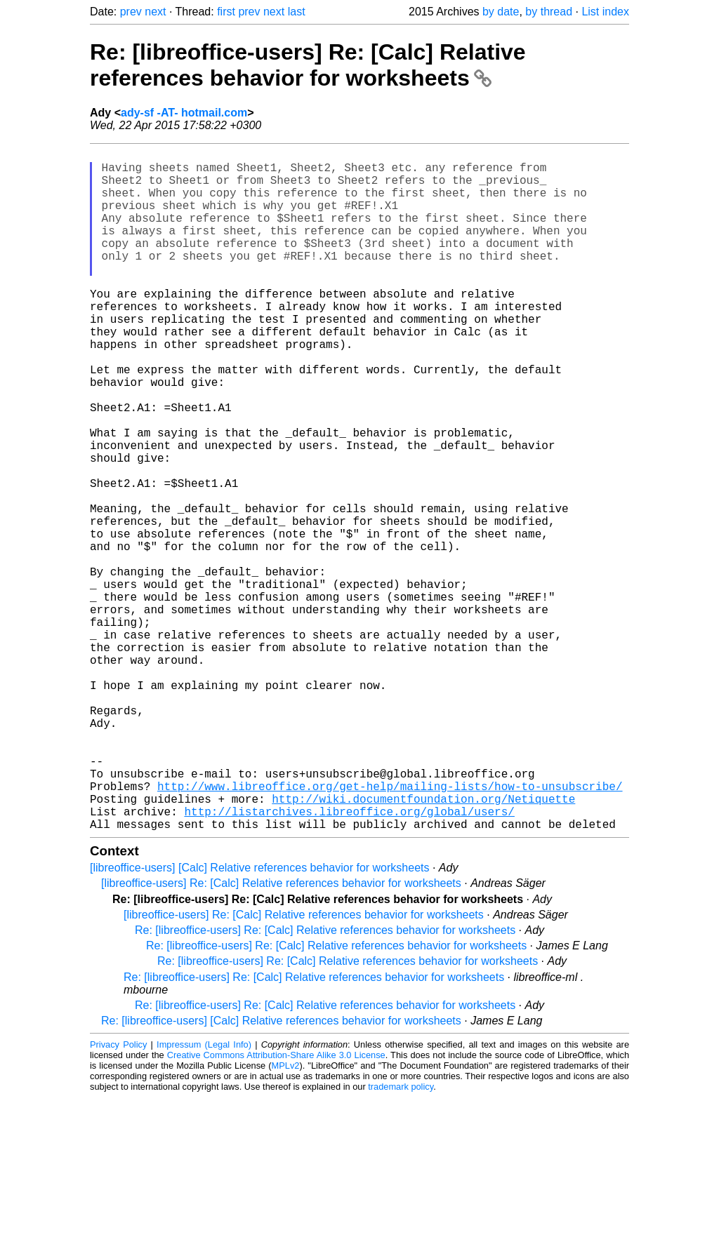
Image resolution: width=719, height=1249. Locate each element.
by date (500, 12)
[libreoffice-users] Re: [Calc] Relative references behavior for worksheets (281, 1035)
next (155, 12)
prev (131, 12)
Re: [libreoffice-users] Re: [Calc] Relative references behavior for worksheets (308, 65)
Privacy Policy (118, 1196)
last (296, 12)
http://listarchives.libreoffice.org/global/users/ (349, 960)
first (226, 12)
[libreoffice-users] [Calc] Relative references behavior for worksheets (259, 1019)
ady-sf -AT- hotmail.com (184, 113)
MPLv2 (286, 1217)
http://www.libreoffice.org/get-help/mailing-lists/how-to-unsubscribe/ (389, 929)
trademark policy (400, 1238)
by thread (548, 12)
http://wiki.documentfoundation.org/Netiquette (423, 944)
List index (605, 12)
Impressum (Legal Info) (204, 1196)
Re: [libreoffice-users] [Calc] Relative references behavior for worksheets (281, 1172)
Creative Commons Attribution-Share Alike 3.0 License (276, 1206)
